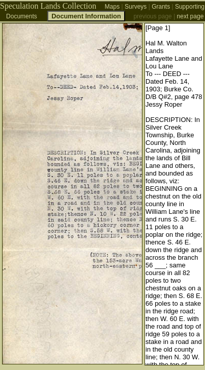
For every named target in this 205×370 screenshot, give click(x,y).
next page (190, 16)
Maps (112, 6)
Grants (161, 6)
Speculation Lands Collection (48, 6)
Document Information (86, 16)
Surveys (136, 6)
